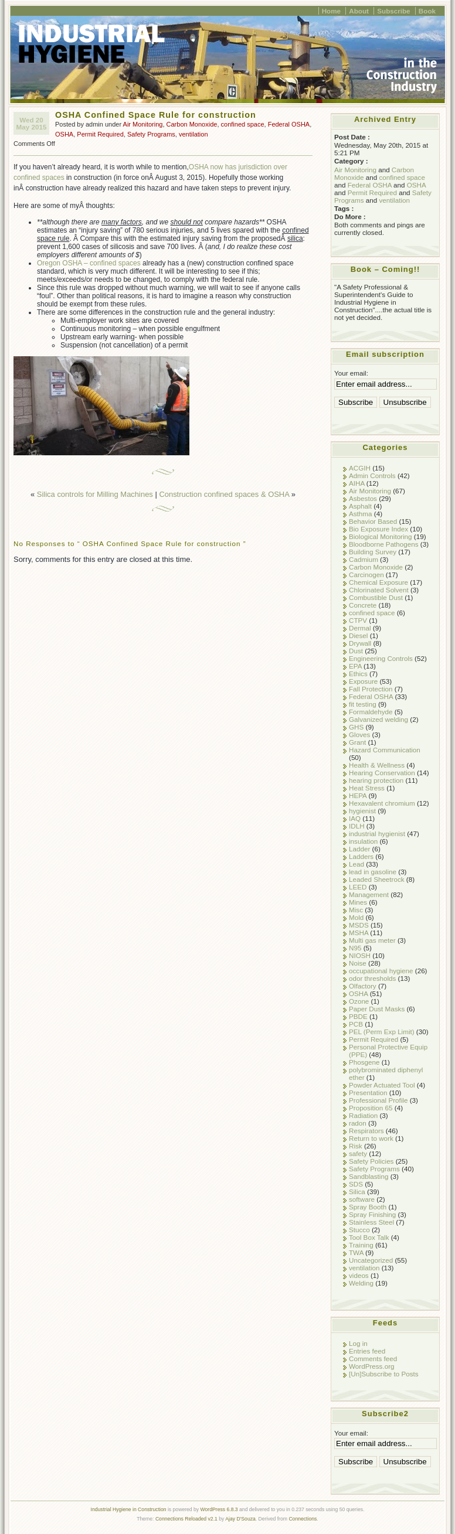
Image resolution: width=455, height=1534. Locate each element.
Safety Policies (371, 1161)
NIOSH (360, 955)
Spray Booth (367, 1207)
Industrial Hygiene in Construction (129, 1509)
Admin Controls (372, 475)
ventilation (193, 134)
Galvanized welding (378, 719)
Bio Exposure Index (378, 529)
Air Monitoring (143, 124)
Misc (356, 909)
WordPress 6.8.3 (219, 1509)
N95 (355, 948)
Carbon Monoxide (192, 124)
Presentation (368, 1092)
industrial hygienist (377, 833)
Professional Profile (378, 1100)
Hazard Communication (384, 750)
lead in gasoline (372, 871)
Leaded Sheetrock (377, 879)
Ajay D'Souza (240, 1519)
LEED (357, 887)
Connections (302, 1519)
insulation (363, 841)
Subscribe (393, 11)
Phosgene (364, 1062)
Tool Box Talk (369, 1237)
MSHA (358, 932)
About (359, 11)
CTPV (358, 620)
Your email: (351, 373)
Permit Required (100, 134)
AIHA (357, 483)
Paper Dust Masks (377, 1009)
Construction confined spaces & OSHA (224, 494)
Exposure (363, 681)
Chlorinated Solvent (379, 590)
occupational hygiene (381, 970)
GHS (356, 727)
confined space (242, 124)
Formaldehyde (371, 711)
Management (369, 894)
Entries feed (367, 1351)
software (362, 1199)
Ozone (359, 1001)
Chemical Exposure (378, 582)
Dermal (360, 628)
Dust (356, 650)
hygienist (362, 810)
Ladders (361, 856)
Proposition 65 (371, 1108)
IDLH (357, 826)
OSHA (64, 134)
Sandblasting (368, 1176)
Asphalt (360, 506)
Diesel (358, 635)
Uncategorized (371, 1260)
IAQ (355, 818)
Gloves (359, 734)
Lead (356, 864)
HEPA (357, 795)
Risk (355, 1146)
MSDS (359, 925)
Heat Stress (367, 788)
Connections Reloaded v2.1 (186, 1519)
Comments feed (373, 1358)
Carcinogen (366, 574)
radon (357, 1123)
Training (361, 1245)
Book (427, 11)
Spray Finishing (372, 1214)
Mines (358, 902)
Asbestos (363, 498)
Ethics (358, 673)
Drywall (360, 643)
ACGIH (360, 468)
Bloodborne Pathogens (384, 544)
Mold (356, 917)
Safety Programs (151, 134)
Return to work (371, 1138)
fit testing (362, 704)
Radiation (363, 1115)
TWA (356, 1252)
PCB (356, 1024)
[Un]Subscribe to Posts (384, 1374)
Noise (357, 963)
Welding (361, 1283)
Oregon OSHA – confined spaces (89, 263)
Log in (358, 1343)
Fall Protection (371, 689)
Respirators (366, 1130)
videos (359, 1275)
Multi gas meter (372, 940)
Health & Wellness (377, 765)
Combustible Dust (376, 597)
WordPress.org (372, 1366)
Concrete (362, 605)
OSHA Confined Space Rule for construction (155, 115)
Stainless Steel (371, 1222)
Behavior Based (373, 521)
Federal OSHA (289, 124)
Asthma (360, 513)
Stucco (359, 1229)
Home (331, 11)
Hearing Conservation (382, 772)
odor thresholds (372, 978)
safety (358, 1153)
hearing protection (376, 780)
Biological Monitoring (380, 536)
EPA (355, 666)
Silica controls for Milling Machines (95, 494)
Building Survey (372, 551)
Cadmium (363, 559)
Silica (357, 1191)
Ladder (359, 849)
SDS (356, 1184)
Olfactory (362, 986)
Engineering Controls (381, 658)
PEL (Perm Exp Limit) (382, 1031)
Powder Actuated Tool (382, 1085)
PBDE (358, 1016)
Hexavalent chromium (382, 803)
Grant (357, 742)
